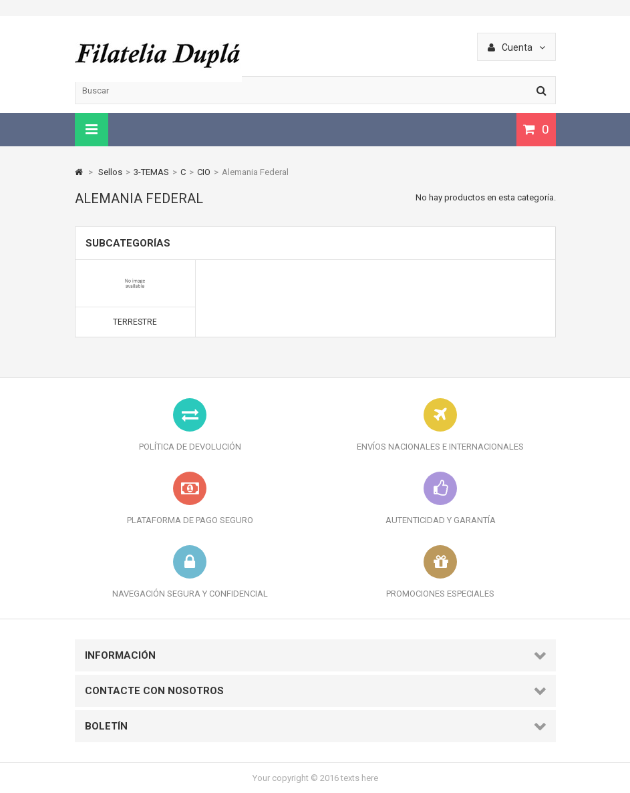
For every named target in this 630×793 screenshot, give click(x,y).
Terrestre (135, 322)
